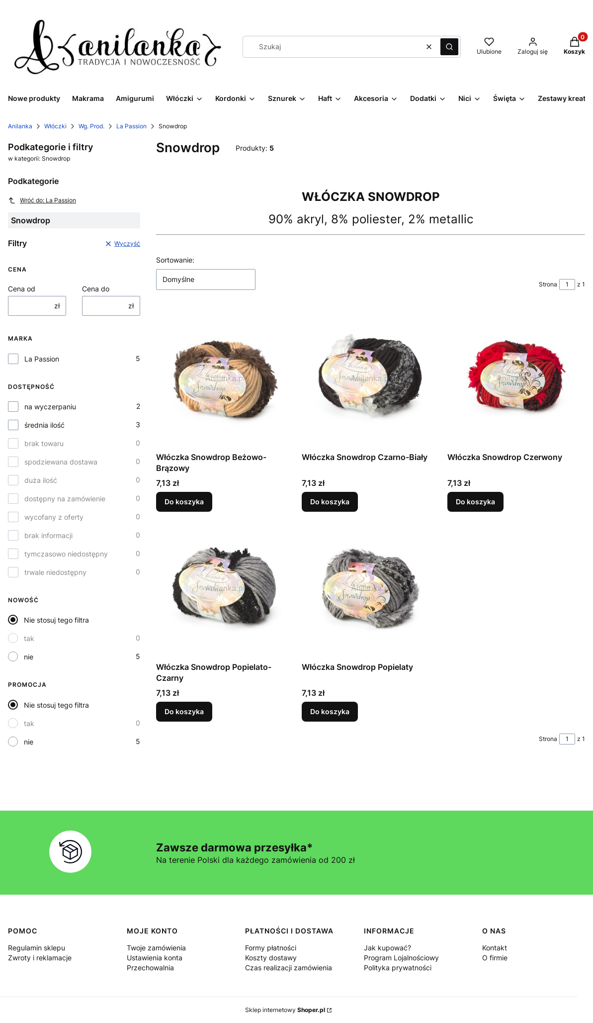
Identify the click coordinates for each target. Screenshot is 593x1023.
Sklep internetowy (285, 1010)
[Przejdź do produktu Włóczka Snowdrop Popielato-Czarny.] (225, 588)
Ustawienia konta (154, 957)
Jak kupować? (387, 947)
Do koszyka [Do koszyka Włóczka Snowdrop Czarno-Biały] (329, 501)
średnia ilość (44, 425)
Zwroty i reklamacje (40, 957)
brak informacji (48, 535)
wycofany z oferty (54, 517)
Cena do (95, 288)
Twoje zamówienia (156, 947)
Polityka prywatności (397, 967)
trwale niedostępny (55, 572)
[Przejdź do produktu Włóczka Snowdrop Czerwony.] (516, 379)
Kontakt (494, 947)
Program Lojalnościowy (401, 957)
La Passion (131, 126)
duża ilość (40, 480)
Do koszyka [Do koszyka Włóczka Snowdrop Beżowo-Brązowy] (184, 501)
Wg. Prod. (91, 126)
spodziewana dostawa (60, 462)
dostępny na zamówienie (64, 498)
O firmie (495, 957)
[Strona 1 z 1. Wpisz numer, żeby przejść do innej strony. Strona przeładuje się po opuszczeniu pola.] (567, 284)
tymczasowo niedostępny (66, 554)
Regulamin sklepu (36, 947)
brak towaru (44, 443)
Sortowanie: (175, 260)
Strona (548, 284)
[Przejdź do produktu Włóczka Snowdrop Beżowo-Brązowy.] (225, 379)
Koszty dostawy (271, 957)
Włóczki (55, 126)
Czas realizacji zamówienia (288, 967)
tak (29, 638)
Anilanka (20, 126)
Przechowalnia (150, 967)
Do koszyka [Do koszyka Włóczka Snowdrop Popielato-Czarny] (184, 711)
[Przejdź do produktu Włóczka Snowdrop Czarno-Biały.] (370, 379)
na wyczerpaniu (50, 406)
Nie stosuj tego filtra (56, 620)
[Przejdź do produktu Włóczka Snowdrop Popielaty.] (370, 588)
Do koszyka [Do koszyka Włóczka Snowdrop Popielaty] (329, 711)
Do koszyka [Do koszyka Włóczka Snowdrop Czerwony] (475, 501)
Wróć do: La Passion (42, 200)
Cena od (21, 288)
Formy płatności (270, 947)
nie (28, 656)
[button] (449, 46)
